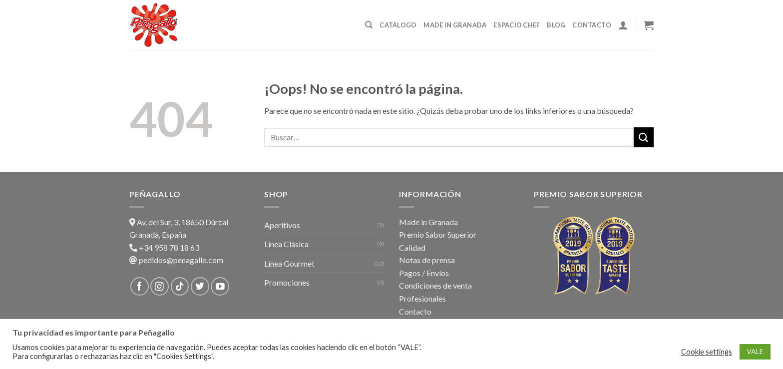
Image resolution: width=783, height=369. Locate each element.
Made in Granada (454, 25)
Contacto (591, 25)
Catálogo (398, 25)
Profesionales (422, 298)
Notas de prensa (427, 260)
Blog (556, 25)
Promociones (287, 282)
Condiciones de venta (435, 285)
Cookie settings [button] (706, 352)
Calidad (412, 247)
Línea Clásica (286, 244)
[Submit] (644, 137)
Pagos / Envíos (424, 273)
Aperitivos (282, 225)
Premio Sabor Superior (437, 234)
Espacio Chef (516, 25)
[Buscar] (369, 24)
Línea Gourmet (289, 263)
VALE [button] (755, 351)
